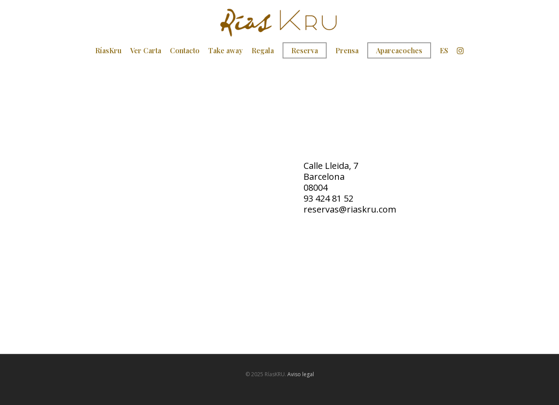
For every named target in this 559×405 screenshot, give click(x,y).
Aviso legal (300, 374)
